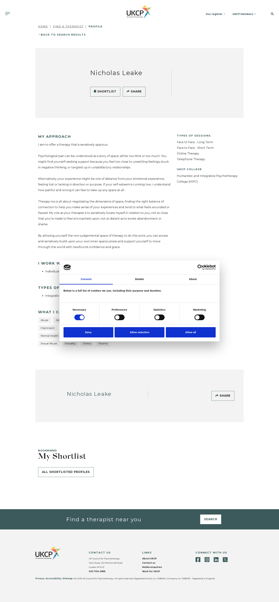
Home (43, 26)
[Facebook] (198, 559)
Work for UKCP (151, 571)
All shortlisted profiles (66, 472)
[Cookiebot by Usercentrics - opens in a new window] (200, 267)
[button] (269, 14)
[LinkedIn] (216, 559)
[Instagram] (207, 559)
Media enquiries (152, 567)
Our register (214, 14)
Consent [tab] (86, 279)
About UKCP (149, 558)
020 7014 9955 (97, 571)
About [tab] (193, 279)
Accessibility (53, 578)
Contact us (148, 562)
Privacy (39, 578)
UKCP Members (243, 14)
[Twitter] (225, 559)
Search (210, 519)
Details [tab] (139, 279)
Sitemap (68, 578)
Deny (88, 332)
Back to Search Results (63, 34)
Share (134, 91)
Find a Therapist (68, 26)
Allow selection (139, 332)
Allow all (190, 332)
